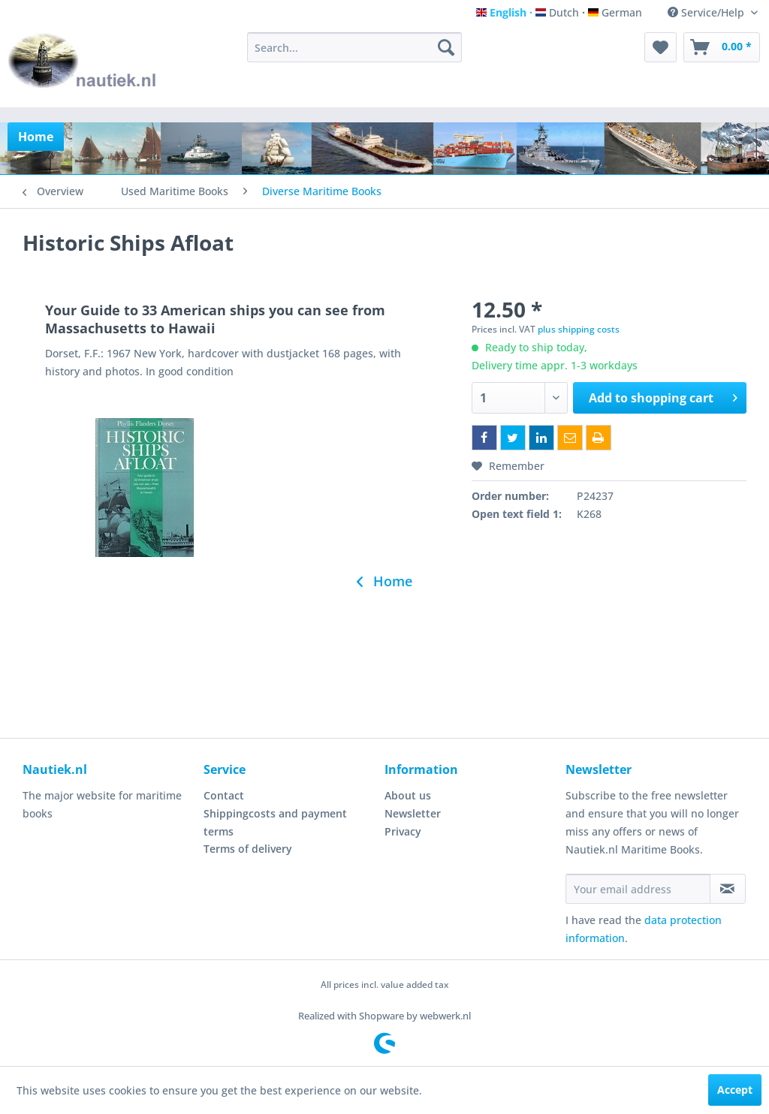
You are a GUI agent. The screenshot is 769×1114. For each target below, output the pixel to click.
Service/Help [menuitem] (707, 12)
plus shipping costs (579, 329)
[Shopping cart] (721, 47)
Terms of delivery (248, 849)
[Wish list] (660, 47)
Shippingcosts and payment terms (275, 822)
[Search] (446, 47)
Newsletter (412, 813)
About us (407, 795)
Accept (734, 1089)
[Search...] (355, 47)
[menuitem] (355, 47)
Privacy (402, 831)
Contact (224, 795)
